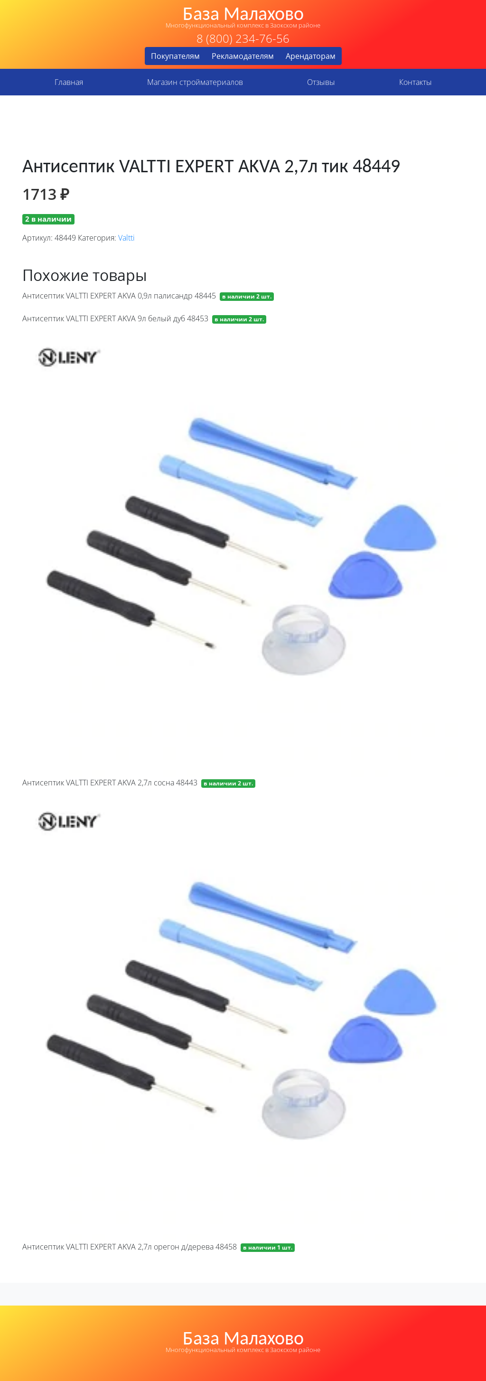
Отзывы (321, 82)
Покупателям (175, 56)
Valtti (126, 238)
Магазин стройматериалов (195, 82)
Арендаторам (311, 56)
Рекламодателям (243, 56)
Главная (69, 82)
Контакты (415, 82)
